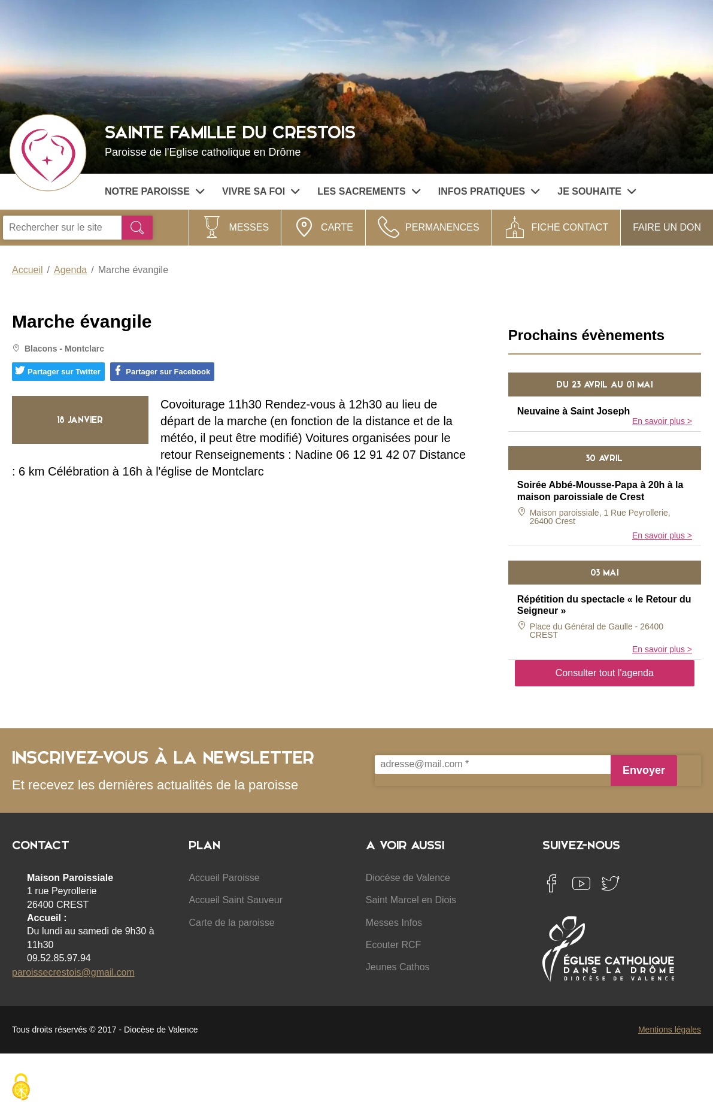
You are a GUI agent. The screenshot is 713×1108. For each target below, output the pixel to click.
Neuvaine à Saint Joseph (573, 411)
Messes (249, 227)
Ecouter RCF (393, 945)
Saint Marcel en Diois (411, 900)
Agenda (70, 270)
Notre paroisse (154, 191)
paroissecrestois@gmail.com (73, 972)
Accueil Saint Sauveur (236, 900)
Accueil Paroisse (224, 878)
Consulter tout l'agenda (605, 673)
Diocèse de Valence (408, 878)
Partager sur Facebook (161, 370)
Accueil (27, 270)
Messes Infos (394, 923)
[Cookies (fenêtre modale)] (21, 1087)
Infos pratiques (489, 191)
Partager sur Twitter (58, 370)
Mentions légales (669, 1029)
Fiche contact (570, 227)
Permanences (442, 227)
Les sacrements (368, 191)
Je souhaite (596, 191)
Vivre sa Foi (260, 191)
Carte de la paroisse (231, 923)
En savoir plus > (662, 421)
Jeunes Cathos (398, 967)
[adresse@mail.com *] (493, 764)
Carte (337, 227)
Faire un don (667, 227)
